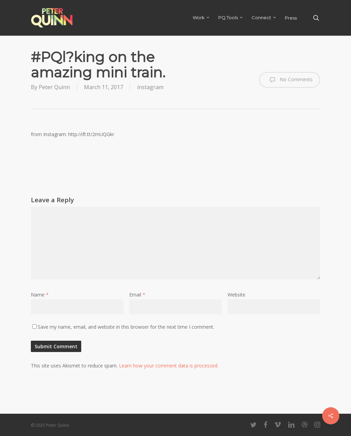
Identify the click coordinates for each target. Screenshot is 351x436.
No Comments (290, 80)
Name (40, 294)
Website (236, 294)
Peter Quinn (54, 87)
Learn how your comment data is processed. (168, 365)
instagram (150, 87)
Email (137, 294)
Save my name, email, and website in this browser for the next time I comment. (126, 327)
